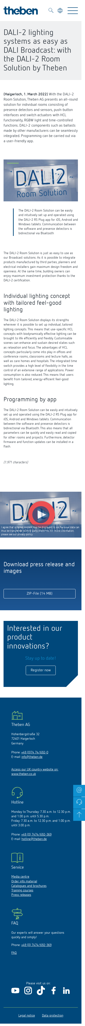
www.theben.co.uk (23, 774)
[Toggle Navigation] (73, 10)
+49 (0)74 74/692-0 (34, 752)
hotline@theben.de (34, 839)
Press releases (21, 895)
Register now (41, 670)
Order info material (24, 881)
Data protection (52, 1015)
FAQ (14, 953)
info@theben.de (31, 757)
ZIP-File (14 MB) (39, 594)
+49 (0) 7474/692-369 (36, 834)
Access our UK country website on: (34, 769)
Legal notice (26, 1015)
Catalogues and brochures (29, 886)
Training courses (22, 890)
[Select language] (60, 11)
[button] (13, 164)
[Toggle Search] (51, 11)
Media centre (20, 876)
